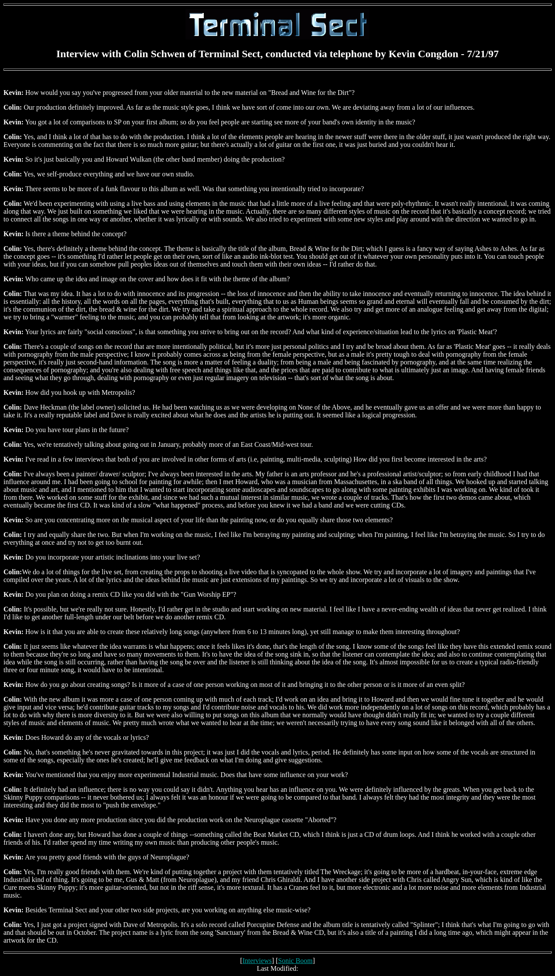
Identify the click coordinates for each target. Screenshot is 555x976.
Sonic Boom (295, 960)
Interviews (257, 960)
